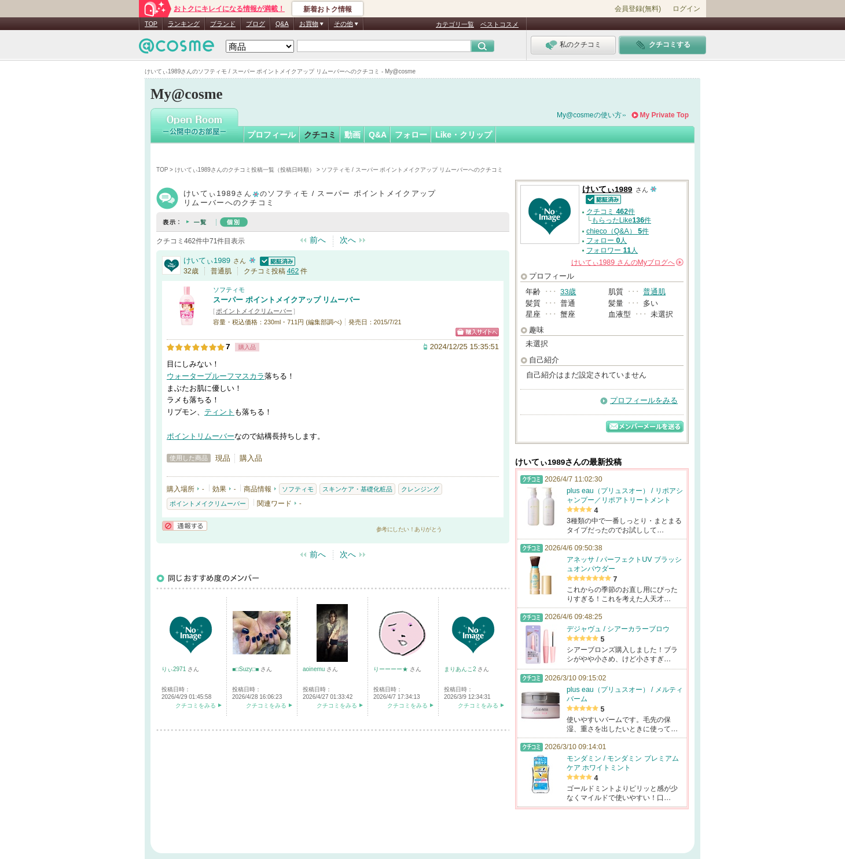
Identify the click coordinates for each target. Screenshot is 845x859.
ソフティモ (229, 289)
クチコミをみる (195, 705)
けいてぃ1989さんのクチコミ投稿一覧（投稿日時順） (245, 169)
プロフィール (271, 134)
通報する (184, 526)
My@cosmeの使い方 (589, 115)
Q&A (282, 23)
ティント (219, 412)
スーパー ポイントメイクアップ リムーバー (286, 299)
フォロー (411, 134)
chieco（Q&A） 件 (617, 231)
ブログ (255, 23)
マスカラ (249, 376)
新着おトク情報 (327, 9)
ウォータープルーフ (200, 376)
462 (293, 271)
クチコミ (320, 134)
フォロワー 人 (612, 250)
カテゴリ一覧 (455, 24)
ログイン (686, 9)
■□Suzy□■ (246, 669)
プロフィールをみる (644, 400)
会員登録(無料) (638, 9)
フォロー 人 (606, 240)
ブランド (223, 23)
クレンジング (420, 489)
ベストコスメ (499, 24)
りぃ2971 (174, 669)
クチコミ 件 (610, 212)
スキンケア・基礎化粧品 (357, 489)
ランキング (184, 23)
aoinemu (314, 669)
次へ (348, 240)
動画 (352, 134)
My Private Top (664, 115)
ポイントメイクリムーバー (254, 311)
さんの (627, 262)
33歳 (568, 291)
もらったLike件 (621, 220)
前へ (318, 240)
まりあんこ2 (460, 669)
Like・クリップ (463, 134)
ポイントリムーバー (200, 436)
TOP (151, 23)
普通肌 (654, 291)
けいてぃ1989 (206, 260)
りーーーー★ (391, 669)
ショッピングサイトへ (477, 332)
